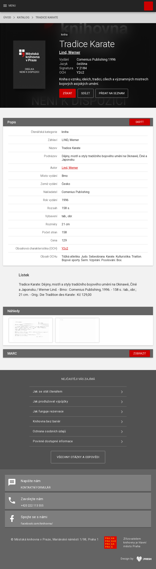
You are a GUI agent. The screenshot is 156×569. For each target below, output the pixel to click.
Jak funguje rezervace (48, 411)
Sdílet (85, 93)
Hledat (147, 4)
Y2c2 (65, 248)
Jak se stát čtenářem (47, 391)
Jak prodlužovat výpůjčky (50, 401)
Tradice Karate (46, 17)
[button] (29, 65)
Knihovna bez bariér (47, 421)
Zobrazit (139, 353)
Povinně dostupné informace (53, 441)
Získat (67, 93)
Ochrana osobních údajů (49, 431)
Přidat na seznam (111, 93)
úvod (7, 17)
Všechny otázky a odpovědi (78, 457)
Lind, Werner (69, 52)
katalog (23, 17)
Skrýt (140, 122)
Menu (9, 5)
